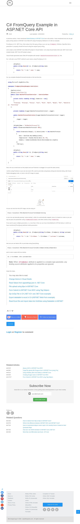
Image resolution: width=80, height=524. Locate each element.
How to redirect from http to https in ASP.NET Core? (37, 421)
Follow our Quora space (47, 317)
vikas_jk (71, 34)
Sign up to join (53, 504)
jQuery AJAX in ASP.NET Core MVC (33, 368)
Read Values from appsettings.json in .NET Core (27, 283)
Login (9, 332)
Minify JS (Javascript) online (31, 499)
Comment (10, 324)
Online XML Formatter (49, 496)
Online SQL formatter (48, 498)
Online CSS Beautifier (31, 507)
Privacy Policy (11, 505)
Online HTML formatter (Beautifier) (31, 504)
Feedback (10, 498)
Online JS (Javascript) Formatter (31, 510)
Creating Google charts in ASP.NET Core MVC (35, 375)
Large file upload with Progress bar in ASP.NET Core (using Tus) (40, 370)
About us (10, 496)
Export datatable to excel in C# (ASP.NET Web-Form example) (32, 297)
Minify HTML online (30, 493)
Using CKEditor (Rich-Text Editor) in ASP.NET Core (37, 372)
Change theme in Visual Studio (20, 279)
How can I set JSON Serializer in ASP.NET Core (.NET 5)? (39, 429)
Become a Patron (29, 317)
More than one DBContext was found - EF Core (36, 432)
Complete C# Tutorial (48, 493)
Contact (10, 500)
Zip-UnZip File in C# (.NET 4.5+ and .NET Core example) (30, 294)
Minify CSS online (30, 496)
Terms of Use (11, 502)
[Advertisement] (40, 349)
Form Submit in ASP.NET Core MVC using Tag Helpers (29, 290)
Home (9, 493)
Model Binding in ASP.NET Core (35, 38)
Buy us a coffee (13, 317)
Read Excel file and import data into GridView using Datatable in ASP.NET (36, 301)
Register (18, 332)
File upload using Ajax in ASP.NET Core (23, 286)
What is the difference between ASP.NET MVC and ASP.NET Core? (41, 423)
